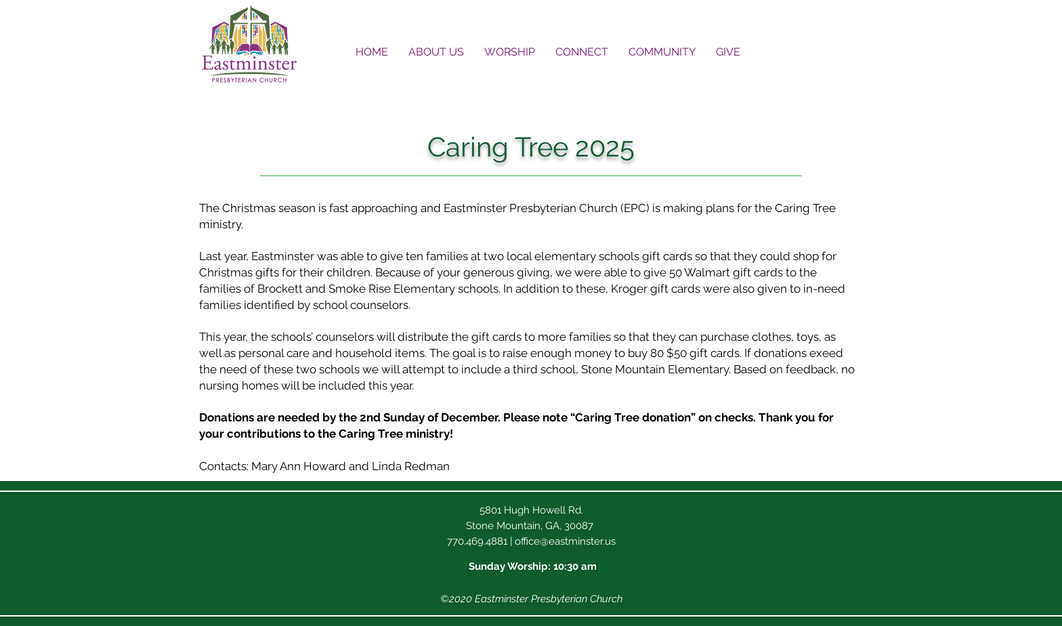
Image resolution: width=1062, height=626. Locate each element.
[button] (436, 51)
